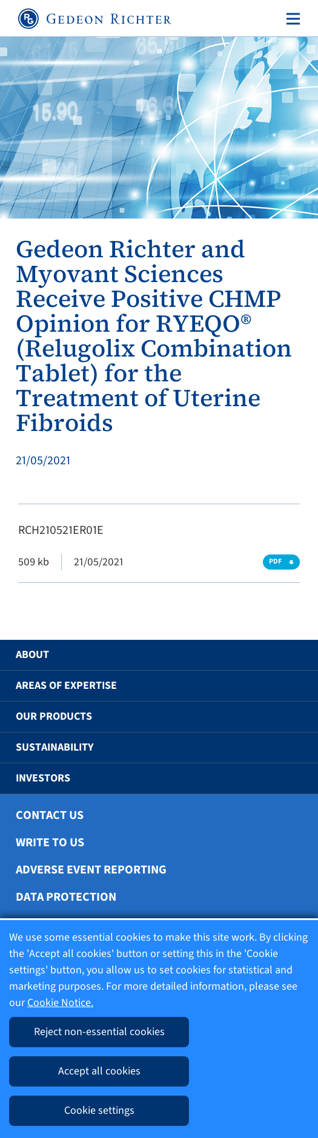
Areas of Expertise (66, 685)
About (32, 654)
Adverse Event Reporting (91, 870)
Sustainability (54, 747)
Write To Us (50, 843)
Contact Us (50, 815)
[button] (287, 655)
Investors (43, 778)
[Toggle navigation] (291, 19)
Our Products (54, 716)
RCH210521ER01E (61, 530)
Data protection (66, 897)
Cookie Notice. (60, 1002)
